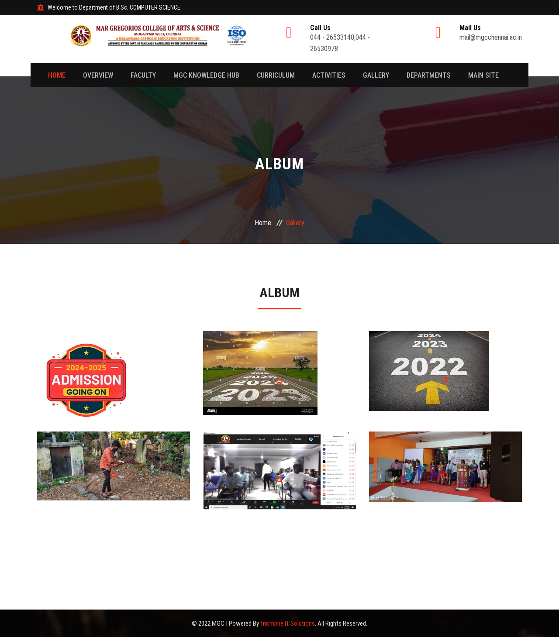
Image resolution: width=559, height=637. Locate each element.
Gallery (376, 75)
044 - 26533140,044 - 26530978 (353, 38)
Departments (429, 75)
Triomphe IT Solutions (287, 623)
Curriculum (276, 75)
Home (57, 75)
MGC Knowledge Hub (206, 75)
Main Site (483, 75)
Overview (98, 75)
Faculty (143, 75)
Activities (328, 75)
